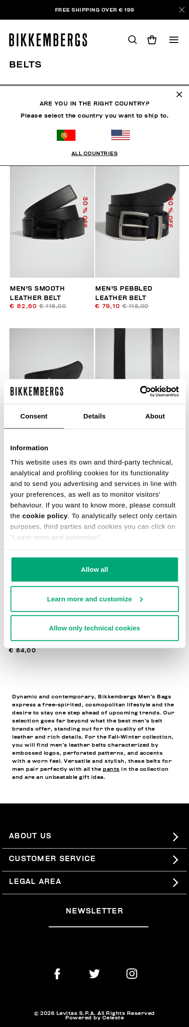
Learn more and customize (95, 598)
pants (111, 769)
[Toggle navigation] (174, 40)
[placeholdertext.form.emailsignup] (98, 923)
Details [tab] (95, 416)
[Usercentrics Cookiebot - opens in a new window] (140, 391)
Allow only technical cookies (94, 628)
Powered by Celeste (94, 1017)
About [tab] (155, 416)
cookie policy (45, 515)
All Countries (94, 128)
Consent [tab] (33, 416)
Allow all (94, 569)
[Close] (182, 10)
